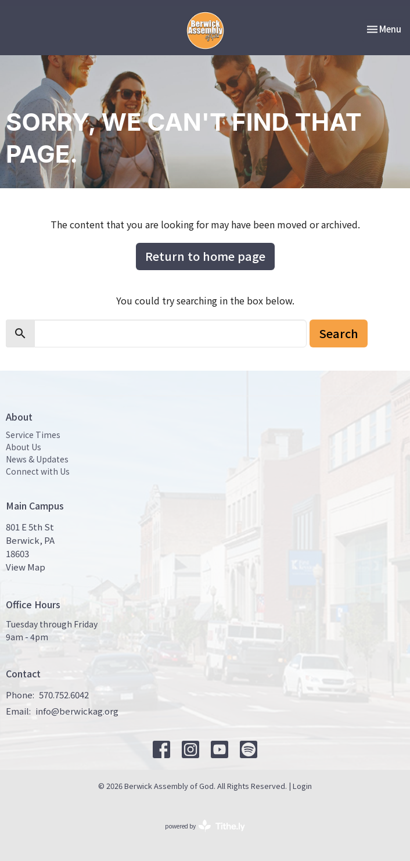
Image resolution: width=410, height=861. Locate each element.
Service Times (33, 434)
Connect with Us (38, 471)
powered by (205, 825)
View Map (25, 567)
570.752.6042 (64, 694)
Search (338, 333)
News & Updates (37, 459)
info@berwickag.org (76, 711)
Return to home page (205, 255)
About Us (23, 447)
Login (302, 785)
